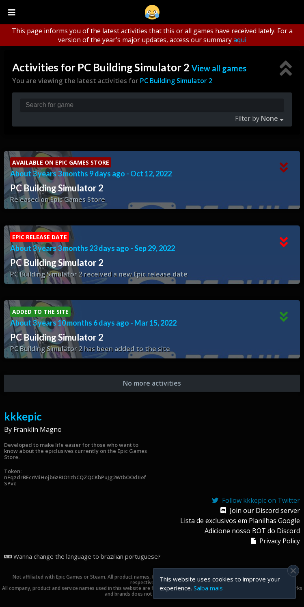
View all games (219, 68)
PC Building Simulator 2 (176, 80)
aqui (239, 39)
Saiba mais (208, 588)
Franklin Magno (37, 429)
